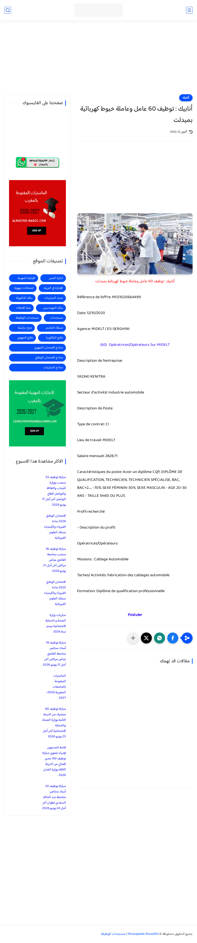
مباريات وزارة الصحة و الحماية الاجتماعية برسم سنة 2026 (55, 623)
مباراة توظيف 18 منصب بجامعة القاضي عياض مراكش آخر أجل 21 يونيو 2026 (54, 560)
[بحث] (7, 10)
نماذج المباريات (53, 367)
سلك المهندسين (53, 308)
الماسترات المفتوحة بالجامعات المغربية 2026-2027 (56, 687)
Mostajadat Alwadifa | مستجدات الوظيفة (130, 934)
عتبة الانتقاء (23, 308)
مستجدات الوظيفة (27, 318)
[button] (172, 638)
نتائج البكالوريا (54, 338)
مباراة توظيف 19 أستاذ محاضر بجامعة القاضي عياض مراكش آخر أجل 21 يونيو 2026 (54, 654)
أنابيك (185, 97)
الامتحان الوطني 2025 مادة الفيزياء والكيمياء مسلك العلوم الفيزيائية (55, 593)
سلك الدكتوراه (24, 298)
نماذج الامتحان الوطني (49, 357)
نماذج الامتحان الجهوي (48, 347)
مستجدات (56, 318)
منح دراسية (25, 328)
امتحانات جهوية (24, 288)
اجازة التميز (56, 278)
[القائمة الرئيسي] (189, 10)
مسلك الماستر (54, 328)
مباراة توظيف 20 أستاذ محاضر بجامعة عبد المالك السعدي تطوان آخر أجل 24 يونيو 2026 (54, 797)
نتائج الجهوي (25, 338)
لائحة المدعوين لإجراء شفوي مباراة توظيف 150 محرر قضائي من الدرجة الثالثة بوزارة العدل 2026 (54, 761)
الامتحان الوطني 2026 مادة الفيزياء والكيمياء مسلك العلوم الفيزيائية (55, 527)
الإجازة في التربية (53, 288)
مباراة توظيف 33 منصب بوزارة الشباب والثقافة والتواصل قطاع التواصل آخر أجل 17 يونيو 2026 (54, 491)
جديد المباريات (53, 298)
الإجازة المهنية (26, 278)
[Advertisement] (98, 60)
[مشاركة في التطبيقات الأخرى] (133, 638)
